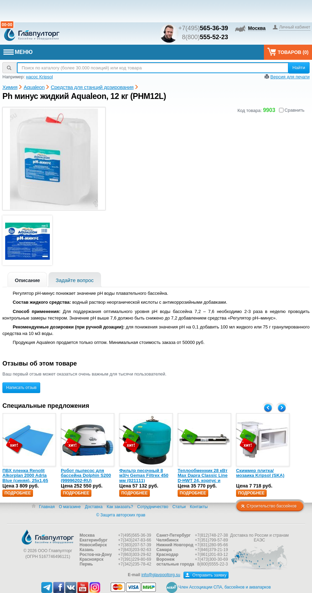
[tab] (27, 279)
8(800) (205, 37)
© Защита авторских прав (120, 515)
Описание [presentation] (27, 280)
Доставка (94, 506)
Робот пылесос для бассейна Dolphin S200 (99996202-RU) (86, 475)
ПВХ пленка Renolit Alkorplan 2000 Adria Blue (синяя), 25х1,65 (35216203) (25, 478)
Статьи (179, 506)
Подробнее (17, 493)
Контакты (199, 506)
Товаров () (288, 51)
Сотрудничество (152, 506)
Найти (298, 67)
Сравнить (291, 110)
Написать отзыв (21, 387)
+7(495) (203, 28)
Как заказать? (120, 506)
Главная (47, 506)
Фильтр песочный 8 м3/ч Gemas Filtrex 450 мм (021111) (143, 475)
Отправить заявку (206, 575)
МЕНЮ (18, 52)
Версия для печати (290, 76)
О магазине (70, 506)
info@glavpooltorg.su (160, 574)
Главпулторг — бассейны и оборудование (48, 537)
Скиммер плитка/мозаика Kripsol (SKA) (260, 473)
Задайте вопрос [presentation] (75, 280)
